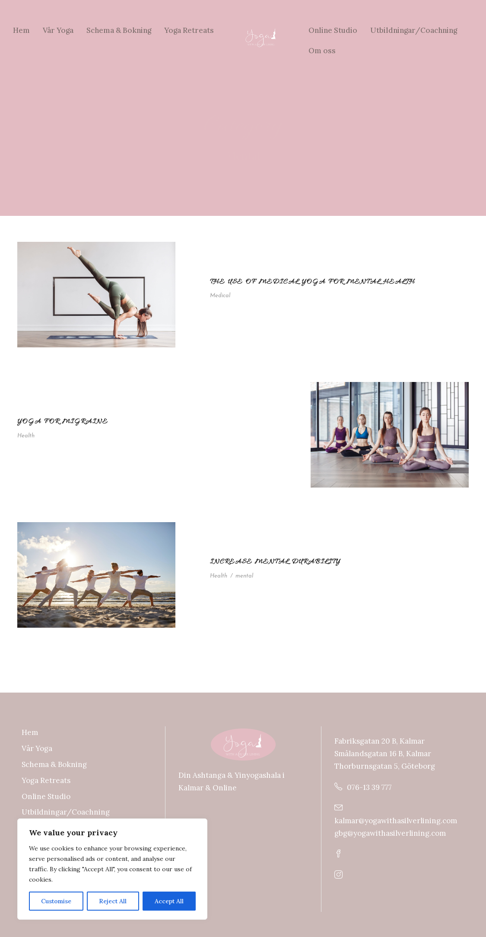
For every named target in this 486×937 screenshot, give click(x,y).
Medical (220, 295)
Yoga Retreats (189, 30)
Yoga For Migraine (62, 421)
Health (26, 436)
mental (244, 576)
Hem (21, 30)
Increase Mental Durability (275, 562)
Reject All (113, 901)
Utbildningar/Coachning (413, 30)
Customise (56, 901)
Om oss (322, 50)
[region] (112, 869)
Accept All (169, 901)
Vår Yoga (58, 30)
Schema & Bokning (118, 30)
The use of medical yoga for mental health (312, 282)
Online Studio (332, 30)
